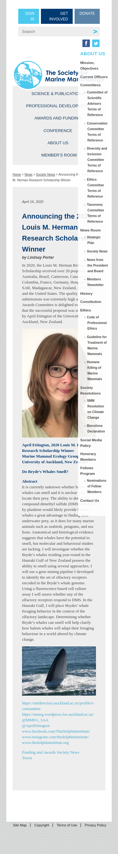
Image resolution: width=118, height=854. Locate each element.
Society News (45, 174)
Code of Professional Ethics (97, 323)
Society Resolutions (90, 390)
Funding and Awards (39, 752)
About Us (58, 143)
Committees (90, 85)
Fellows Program (87, 470)
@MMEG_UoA (35, 720)
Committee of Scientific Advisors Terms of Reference (97, 104)
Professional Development (58, 105)
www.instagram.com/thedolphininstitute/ (55, 737)
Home (17, 174)
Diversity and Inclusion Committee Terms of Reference (97, 160)
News (28, 174)
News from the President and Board (97, 265)
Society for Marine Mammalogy (59, 75)
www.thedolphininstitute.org (45, 742)
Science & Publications (57, 93)
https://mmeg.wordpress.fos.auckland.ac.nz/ (58, 714)
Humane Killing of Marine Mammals (94, 370)
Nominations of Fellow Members (96, 486)
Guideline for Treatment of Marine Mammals (97, 345)
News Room (90, 230)
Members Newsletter (95, 282)
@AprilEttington (36, 725)
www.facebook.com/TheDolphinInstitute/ (56, 731)
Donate (87, 13)
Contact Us (89, 500)
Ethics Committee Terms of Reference (95, 188)
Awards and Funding (57, 118)
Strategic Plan (94, 240)
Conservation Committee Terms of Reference (97, 132)
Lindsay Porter (40, 257)
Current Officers (94, 77)
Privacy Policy (95, 825)
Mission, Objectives (89, 65)
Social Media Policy (91, 443)
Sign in (29, 16)
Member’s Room (59, 155)
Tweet (27, 758)
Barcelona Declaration (96, 428)
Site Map (19, 825)
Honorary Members (88, 456)
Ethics (85, 310)
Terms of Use (67, 825)
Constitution (90, 302)
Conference (58, 130)
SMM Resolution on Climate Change (95, 409)
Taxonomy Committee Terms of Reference (95, 213)
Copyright (41, 825)
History (86, 293)
